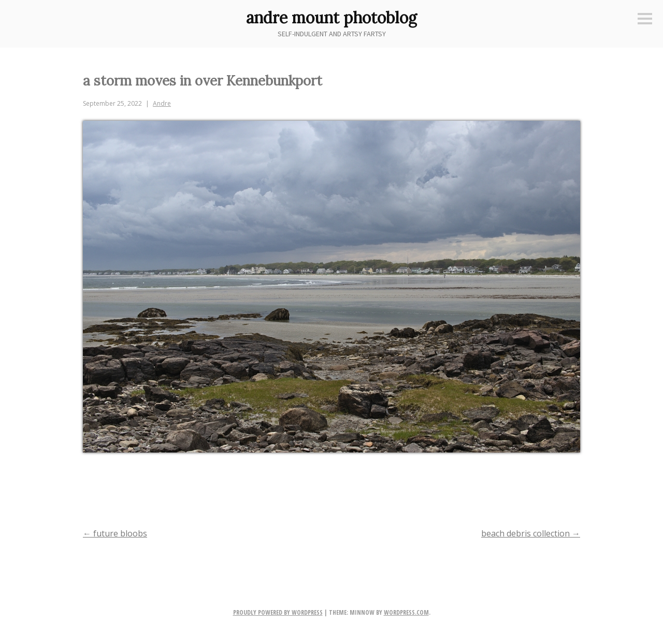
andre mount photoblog (331, 17)
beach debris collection (530, 533)
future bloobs (115, 533)
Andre (162, 103)
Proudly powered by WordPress (278, 612)
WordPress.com (406, 612)
